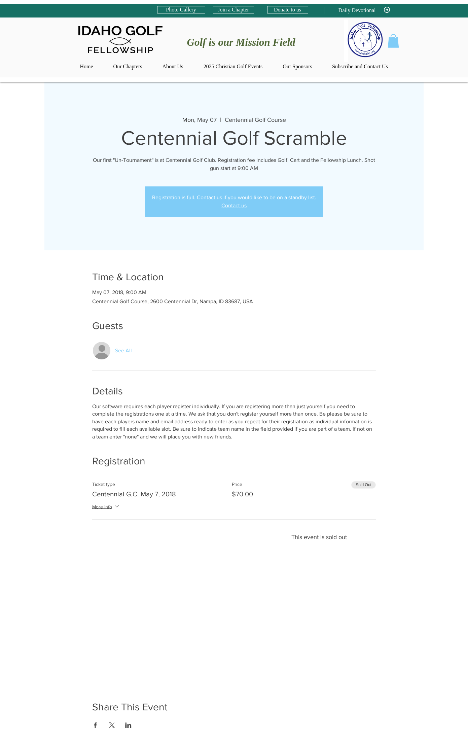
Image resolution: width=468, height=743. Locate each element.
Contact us (234, 205)
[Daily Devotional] (351, 10)
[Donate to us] (287, 9)
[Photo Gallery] (181, 9)
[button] (393, 41)
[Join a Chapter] (233, 9)
